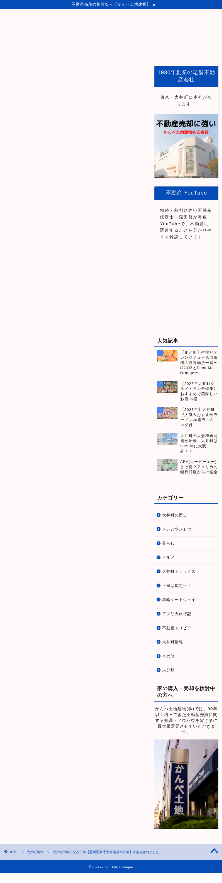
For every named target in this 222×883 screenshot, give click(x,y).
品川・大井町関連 (144, 52)
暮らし (168, 543)
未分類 (168, 670)
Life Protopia (111, 27)
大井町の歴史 (174, 515)
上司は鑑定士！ (176, 586)
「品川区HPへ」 (20, 415)
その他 (168, 656)
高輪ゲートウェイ (179, 600)
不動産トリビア (176, 628)
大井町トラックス (179, 571)
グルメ (168, 557)
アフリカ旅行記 (176, 614)
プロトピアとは (101, 52)
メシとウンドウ (176, 529)
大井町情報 (13, 74)
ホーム (68, 52)
